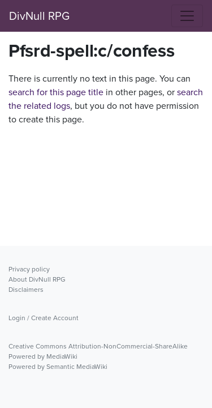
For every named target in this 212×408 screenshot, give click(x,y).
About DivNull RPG (37, 279)
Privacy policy (29, 269)
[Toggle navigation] (187, 16)
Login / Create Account (43, 318)
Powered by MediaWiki (42, 356)
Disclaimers (26, 289)
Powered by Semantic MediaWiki (57, 367)
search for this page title (55, 92)
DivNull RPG (39, 15)
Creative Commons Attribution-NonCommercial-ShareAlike (98, 346)
